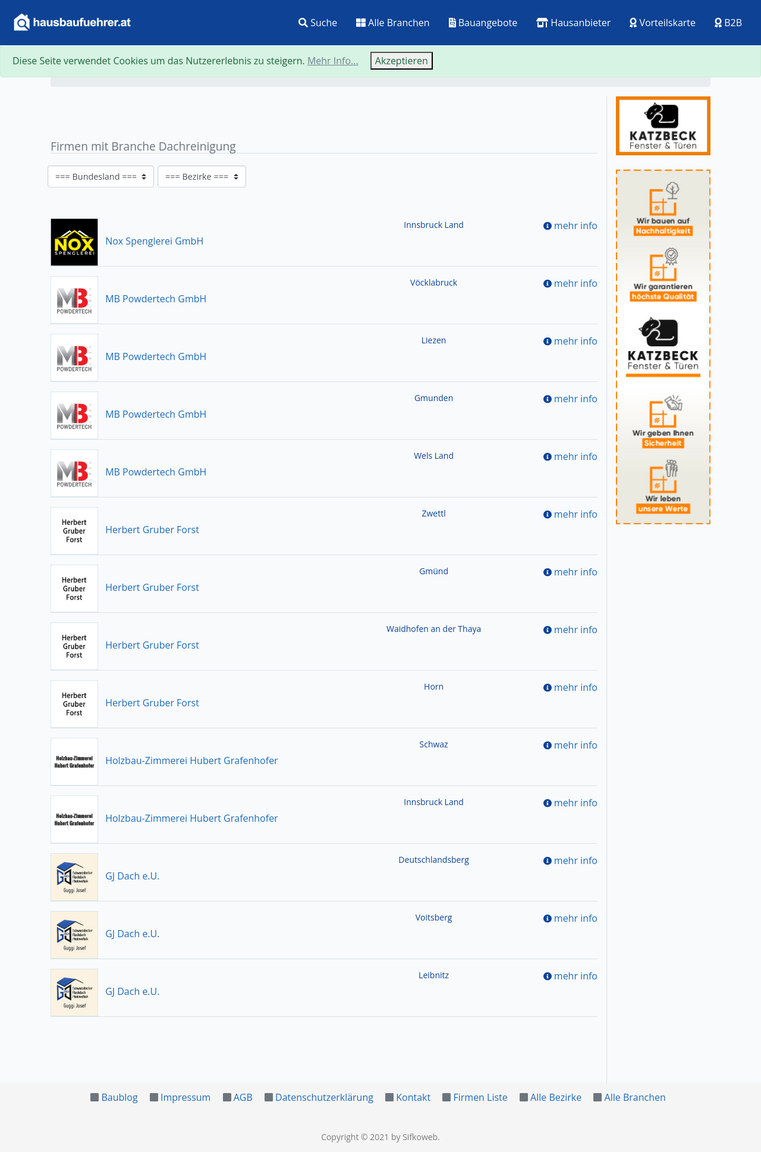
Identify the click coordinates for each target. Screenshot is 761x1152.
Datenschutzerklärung (324, 1097)
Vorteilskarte (663, 22)
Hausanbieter (573, 22)
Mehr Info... (333, 60)
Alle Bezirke (555, 1097)
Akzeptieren (401, 60)
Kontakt (413, 1097)
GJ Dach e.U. (105, 875)
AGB (243, 1097)
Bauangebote (483, 22)
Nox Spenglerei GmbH (127, 241)
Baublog (119, 1097)
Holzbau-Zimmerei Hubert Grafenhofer (164, 760)
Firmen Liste (480, 1097)
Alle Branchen (392, 22)
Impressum (185, 1097)
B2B (728, 22)
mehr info (576, 225)
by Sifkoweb (414, 1136)
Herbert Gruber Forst (125, 529)
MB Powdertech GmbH (128, 298)
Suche (317, 22)
